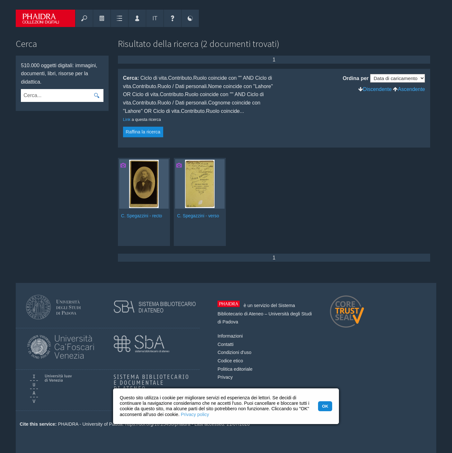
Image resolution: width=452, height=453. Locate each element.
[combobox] (55, 95)
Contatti (225, 344)
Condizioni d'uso (234, 352)
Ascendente (411, 89)
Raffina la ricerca (143, 131)
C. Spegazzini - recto (141, 215)
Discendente (377, 89)
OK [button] (325, 406)
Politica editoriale (235, 369)
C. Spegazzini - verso (198, 215)
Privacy (225, 377)
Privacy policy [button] (195, 414)
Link (126, 119)
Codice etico (230, 360)
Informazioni (230, 336)
